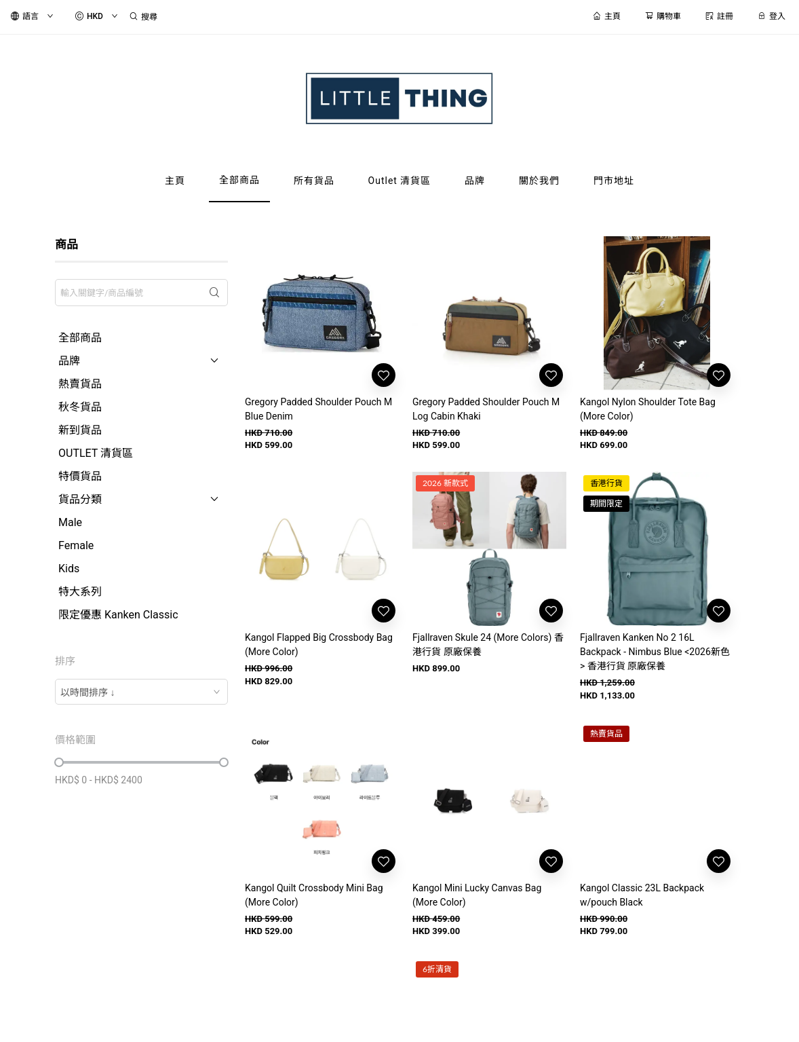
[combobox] (141, 692)
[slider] (59, 762)
